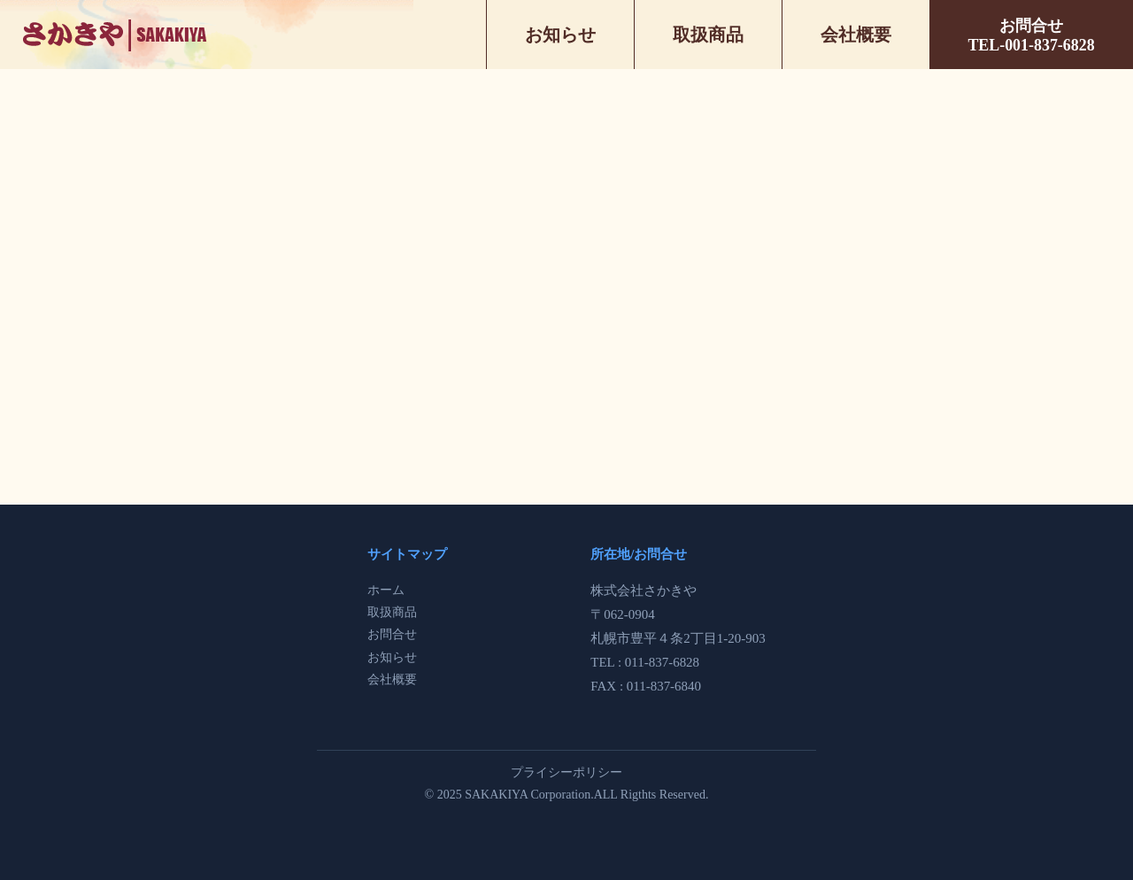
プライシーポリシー (566, 772)
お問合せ (392, 634)
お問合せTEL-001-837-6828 (1030, 35)
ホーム (386, 590)
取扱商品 (708, 34)
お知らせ (560, 34)
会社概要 (856, 34)
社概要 (398, 679)
